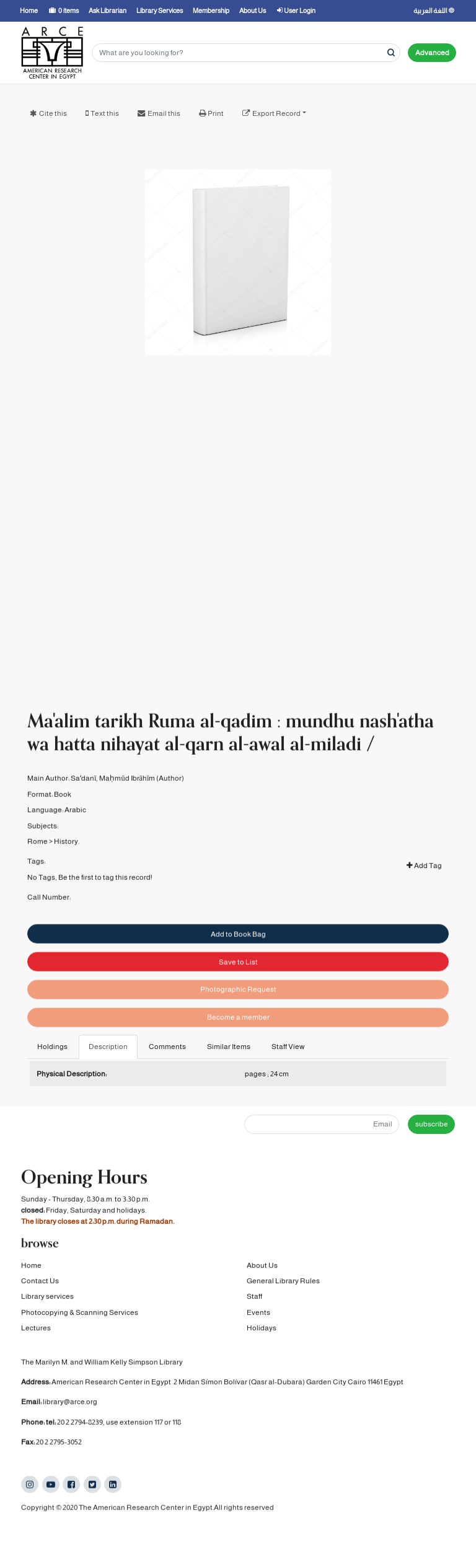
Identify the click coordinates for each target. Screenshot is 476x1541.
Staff (254, 1297)
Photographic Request (238, 1007)
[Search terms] (246, 53)
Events (258, 1313)
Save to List (238, 979)
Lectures (36, 1329)
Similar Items (228, 1046)
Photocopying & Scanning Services (79, 1313)
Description (108, 1046)
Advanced (432, 52)
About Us (262, 1266)
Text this (104, 113)
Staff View (288, 1046)
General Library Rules (283, 1282)
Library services (47, 1297)
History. (66, 852)
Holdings (52, 1046)
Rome (37, 852)
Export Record (276, 113)
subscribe (431, 1124)
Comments (167, 1046)
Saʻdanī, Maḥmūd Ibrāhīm (113, 789)
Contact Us (40, 1282)
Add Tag (424, 876)
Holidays (261, 1329)
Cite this (53, 113)
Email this (164, 113)
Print (216, 113)
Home (31, 1266)
